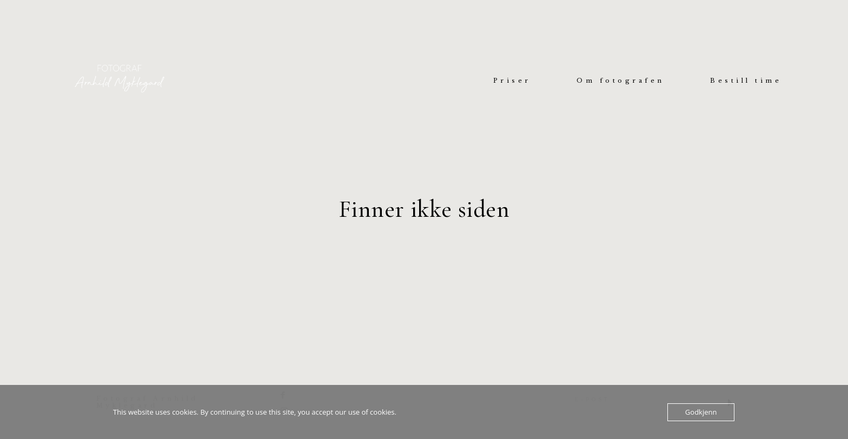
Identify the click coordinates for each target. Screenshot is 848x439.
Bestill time (745, 80)
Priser (512, 80)
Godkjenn (701, 412)
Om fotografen (621, 80)
